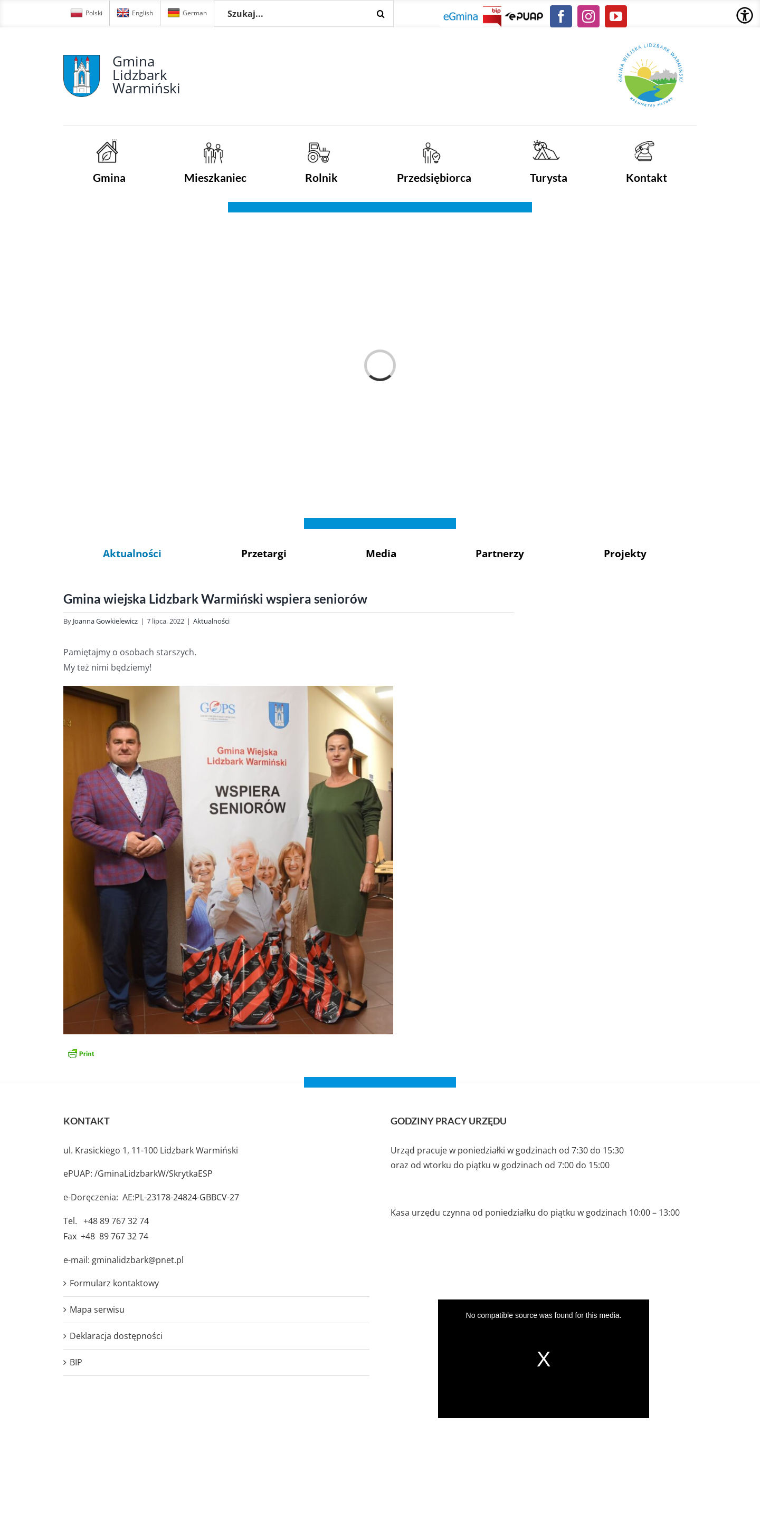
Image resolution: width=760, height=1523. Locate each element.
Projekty (625, 553)
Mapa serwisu (97, 1309)
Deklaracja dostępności (116, 1336)
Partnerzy (500, 553)
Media (381, 553)
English (135, 13)
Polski (86, 13)
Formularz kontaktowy (114, 1283)
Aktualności (132, 553)
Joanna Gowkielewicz (105, 621)
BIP (76, 1362)
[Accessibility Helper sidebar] (744, 15)
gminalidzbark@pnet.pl (138, 1260)
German (187, 13)
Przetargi (264, 553)
